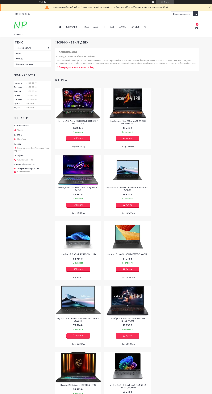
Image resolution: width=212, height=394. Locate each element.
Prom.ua (118, 389)
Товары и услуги (23, 48)
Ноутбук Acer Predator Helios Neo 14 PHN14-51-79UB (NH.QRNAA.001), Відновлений (176, 322)
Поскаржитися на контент (99, 391)
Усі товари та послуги (186, 353)
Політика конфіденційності (120, 391)
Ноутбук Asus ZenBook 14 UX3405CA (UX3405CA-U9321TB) (78, 255)
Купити (79, 138)
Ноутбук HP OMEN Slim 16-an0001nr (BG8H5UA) (126, 321)
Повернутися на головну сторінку (76, 67)
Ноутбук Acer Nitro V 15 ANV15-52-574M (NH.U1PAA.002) (127, 255)
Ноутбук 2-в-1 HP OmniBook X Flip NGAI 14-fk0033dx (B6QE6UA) (78, 322)
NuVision (135, 27)
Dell (86, 27)
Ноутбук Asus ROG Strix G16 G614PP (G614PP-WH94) (175, 122)
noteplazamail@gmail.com (28, 168)
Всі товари (71, 27)
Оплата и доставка (24, 64)
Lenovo (122, 27)
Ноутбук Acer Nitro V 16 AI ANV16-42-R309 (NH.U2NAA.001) (127, 122)
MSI (145, 27)
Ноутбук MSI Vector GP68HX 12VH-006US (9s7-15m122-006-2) (78, 122)
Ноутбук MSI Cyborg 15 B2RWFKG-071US (175, 254)
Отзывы (19, 58)
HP (104, 27)
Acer (112, 27)
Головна (59, 27)
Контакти (20, 376)
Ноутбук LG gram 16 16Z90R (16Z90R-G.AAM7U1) (175, 187)
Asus (96, 27)
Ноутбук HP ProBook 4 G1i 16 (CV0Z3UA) (126, 187)
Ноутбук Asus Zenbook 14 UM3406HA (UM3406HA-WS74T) (78, 188)
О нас (18, 53)
